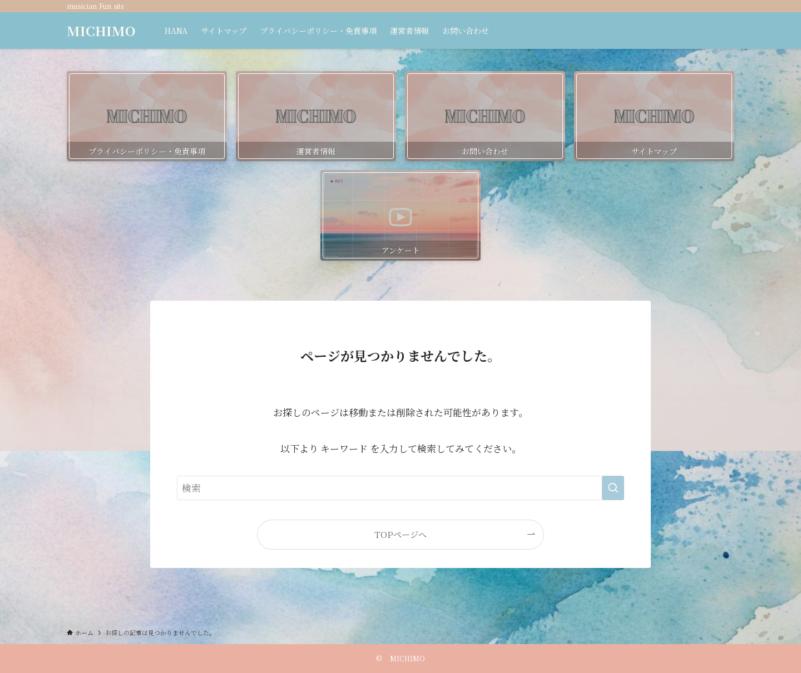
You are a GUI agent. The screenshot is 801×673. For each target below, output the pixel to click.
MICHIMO (101, 30)
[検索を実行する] (613, 488)
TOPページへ (400, 534)
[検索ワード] (400, 488)
